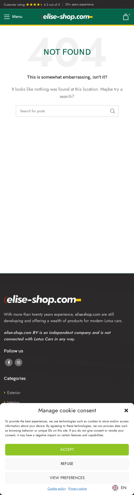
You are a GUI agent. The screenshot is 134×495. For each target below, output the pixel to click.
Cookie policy (57, 488)
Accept (67, 449)
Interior (13, 402)
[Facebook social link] (9, 362)
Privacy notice (77, 488)
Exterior (13, 393)
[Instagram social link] (18, 362)
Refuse (67, 463)
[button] (126, 410)
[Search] (67, 111)
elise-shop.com (87, 314)
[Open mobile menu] (13, 17)
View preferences (67, 478)
